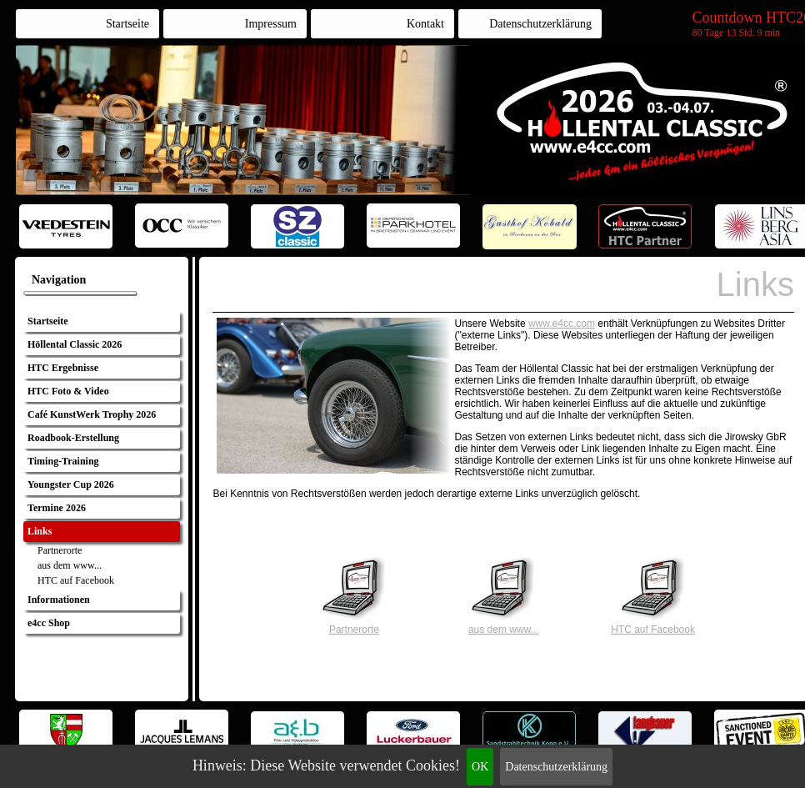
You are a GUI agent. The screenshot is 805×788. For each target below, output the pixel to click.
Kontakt (425, 24)
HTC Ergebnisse (63, 368)
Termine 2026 (57, 508)
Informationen (59, 599)
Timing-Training (63, 461)
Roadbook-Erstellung (73, 438)
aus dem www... (70, 565)
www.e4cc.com (561, 323)
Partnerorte (60, 550)
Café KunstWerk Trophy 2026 (92, 414)
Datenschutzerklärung (556, 766)
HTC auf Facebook (76, 580)
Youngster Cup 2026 (71, 484)
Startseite (127, 24)
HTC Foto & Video (68, 391)
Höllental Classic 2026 (75, 344)
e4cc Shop (49, 623)
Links (40, 531)
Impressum (271, 24)
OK (480, 766)
